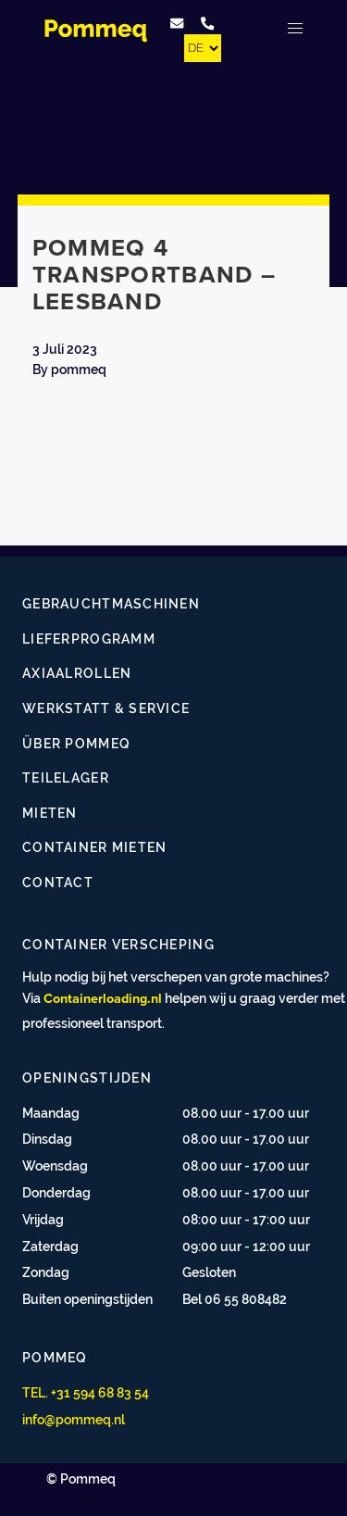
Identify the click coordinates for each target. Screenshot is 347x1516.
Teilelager (65, 777)
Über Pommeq (76, 743)
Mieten (50, 813)
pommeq (78, 369)
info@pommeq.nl (73, 1419)
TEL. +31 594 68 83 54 (85, 1392)
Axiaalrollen (76, 673)
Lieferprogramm (88, 638)
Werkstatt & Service (106, 708)
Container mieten (94, 847)
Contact (57, 882)
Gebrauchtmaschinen (111, 603)
